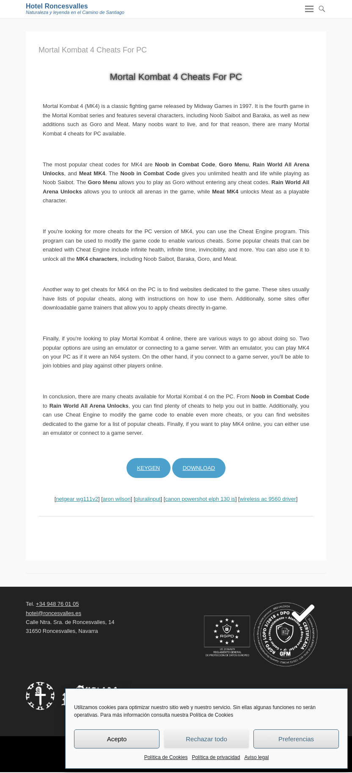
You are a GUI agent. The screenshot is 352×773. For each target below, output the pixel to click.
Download (199, 468)
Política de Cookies (166, 757)
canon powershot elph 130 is (200, 499)
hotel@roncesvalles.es (53, 613)
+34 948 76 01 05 (57, 604)
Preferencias (296, 739)
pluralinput (148, 499)
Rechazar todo (206, 739)
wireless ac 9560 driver (268, 499)
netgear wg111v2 (77, 499)
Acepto (117, 739)
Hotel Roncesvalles (57, 6)
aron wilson (117, 499)
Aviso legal (256, 757)
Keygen (148, 468)
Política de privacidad (216, 757)
